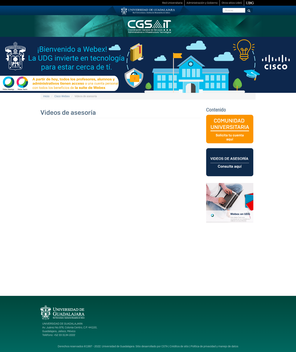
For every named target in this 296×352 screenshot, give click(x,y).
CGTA (164, 346)
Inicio (46, 96)
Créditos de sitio (179, 346)
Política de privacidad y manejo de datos (214, 346)
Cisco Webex (62, 96)
